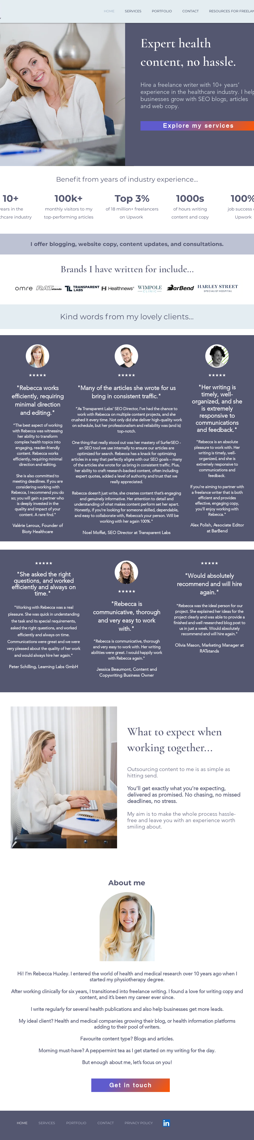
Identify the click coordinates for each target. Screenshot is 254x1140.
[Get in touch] (130, 1085)
